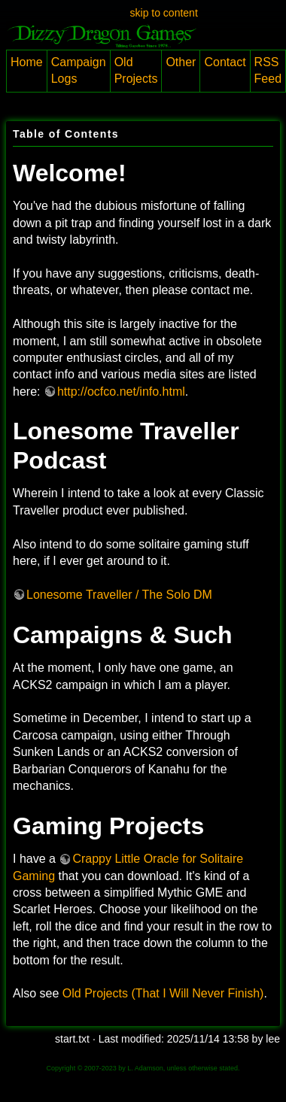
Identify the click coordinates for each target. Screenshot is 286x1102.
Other (181, 62)
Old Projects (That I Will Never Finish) (163, 993)
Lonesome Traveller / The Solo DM (119, 594)
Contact (224, 62)
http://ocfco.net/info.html (121, 391)
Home (27, 62)
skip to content (164, 13)
